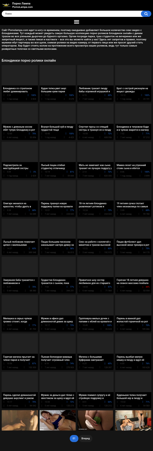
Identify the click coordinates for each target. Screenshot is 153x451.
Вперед (85, 438)
